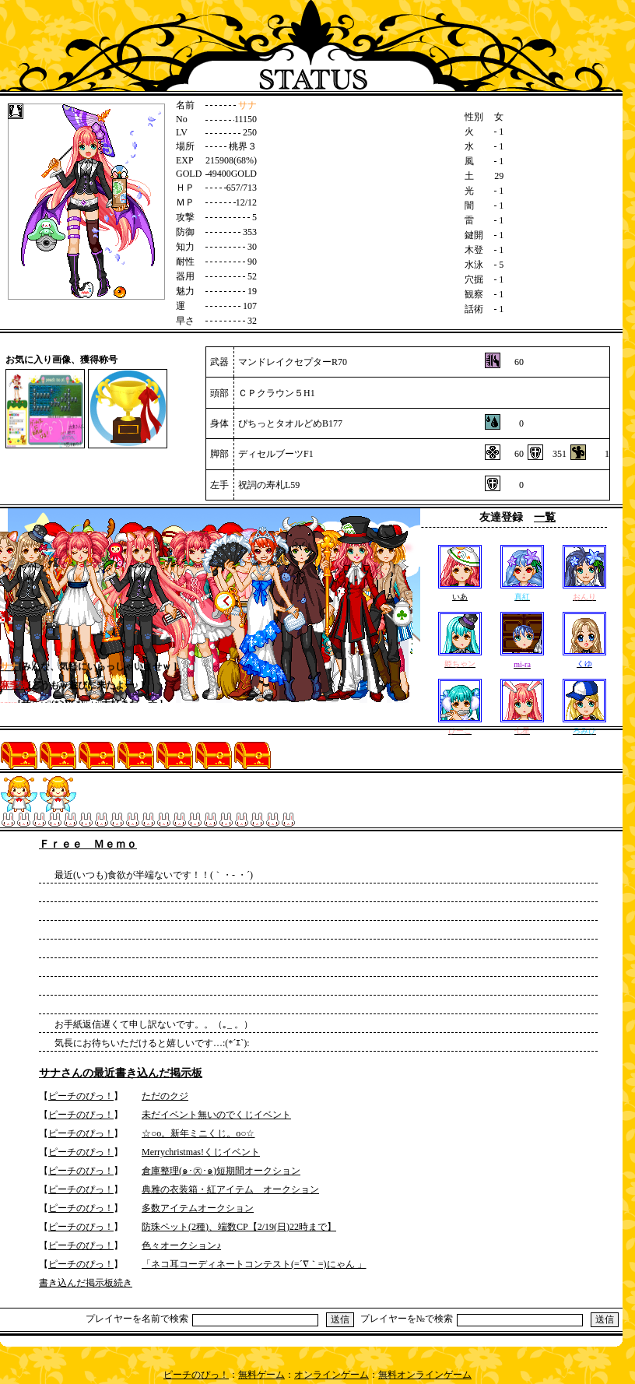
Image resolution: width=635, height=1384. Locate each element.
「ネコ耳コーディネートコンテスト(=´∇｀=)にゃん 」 (254, 1264)
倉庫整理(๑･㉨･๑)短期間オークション (221, 1170)
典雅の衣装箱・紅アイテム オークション (230, 1189)
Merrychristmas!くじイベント (201, 1152)
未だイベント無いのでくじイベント (216, 1114)
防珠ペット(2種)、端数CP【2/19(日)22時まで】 (239, 1226)
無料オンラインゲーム (425, 1374)
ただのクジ (165, 1096)
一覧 (545, 517)
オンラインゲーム (331, 1374)
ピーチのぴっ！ (81, 1096)
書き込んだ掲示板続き (85, 1282)
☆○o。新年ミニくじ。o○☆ (198, 1133)
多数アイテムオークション (198, 1208)
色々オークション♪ (181, 1245)
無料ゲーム (261, 1374)
